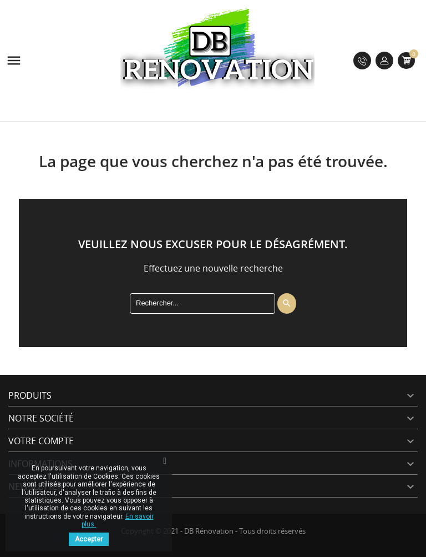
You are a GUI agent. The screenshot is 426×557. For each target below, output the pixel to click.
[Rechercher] (202, 303)
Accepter (89, 539)
